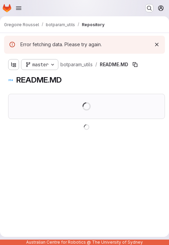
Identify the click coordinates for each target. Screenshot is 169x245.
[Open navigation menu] (18, 8)
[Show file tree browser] (13, 64)
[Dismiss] (157, 44)
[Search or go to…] (149, 8)
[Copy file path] (135, 64)
